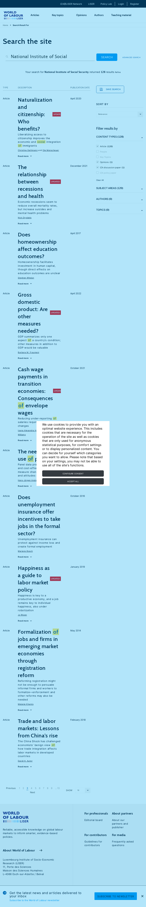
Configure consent (73, 473)
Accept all (73, 481)
